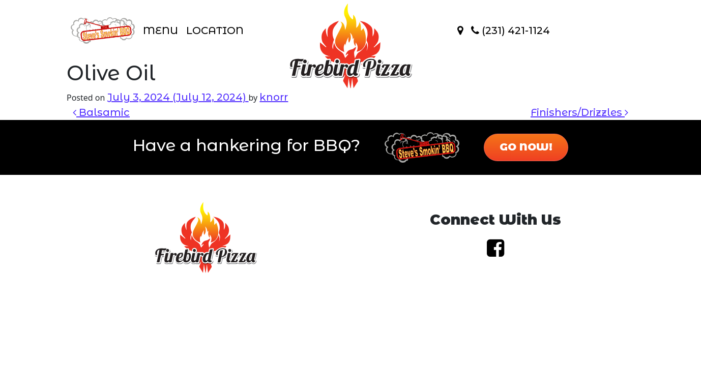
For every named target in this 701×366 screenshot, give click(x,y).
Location (215, 30)
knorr (273, 97)
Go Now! (526, 147)
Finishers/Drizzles (579, 112)
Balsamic (101, 112)
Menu (160, 30)
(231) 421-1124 (510, 30)
